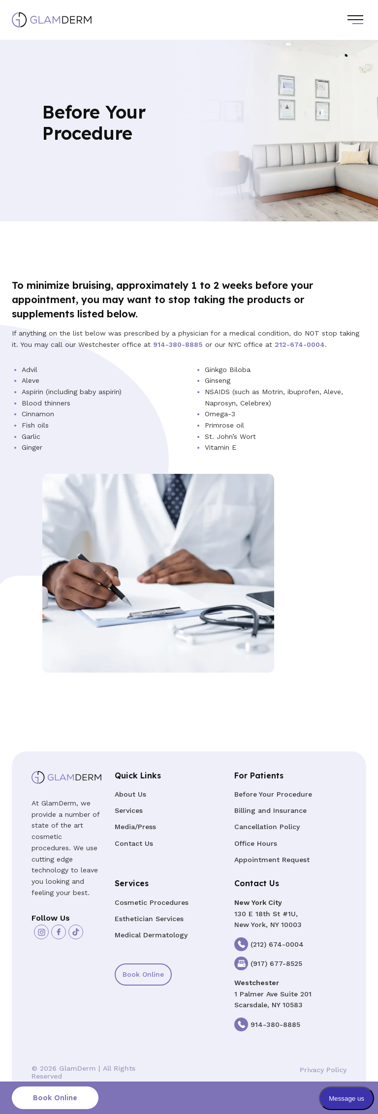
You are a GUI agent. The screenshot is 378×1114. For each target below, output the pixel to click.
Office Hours (255, 843)
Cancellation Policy (267, 827)
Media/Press (135, 827)
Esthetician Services (149, 919)
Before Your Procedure (273, 794)
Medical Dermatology (151, 935)
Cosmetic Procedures (152, 902)
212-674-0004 (300, 344)
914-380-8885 (178, 344)
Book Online (143, 974)
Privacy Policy (323, 1070)
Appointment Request (272, 860)
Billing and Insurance (270, 810)
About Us (130, 794)
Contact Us (134, 843)
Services (129, 810)
